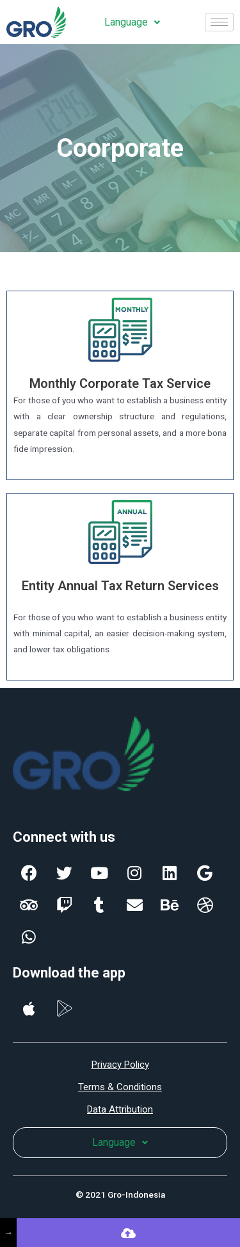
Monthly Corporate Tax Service (120, 383)
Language (132, 22)
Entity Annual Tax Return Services (120, 585)
